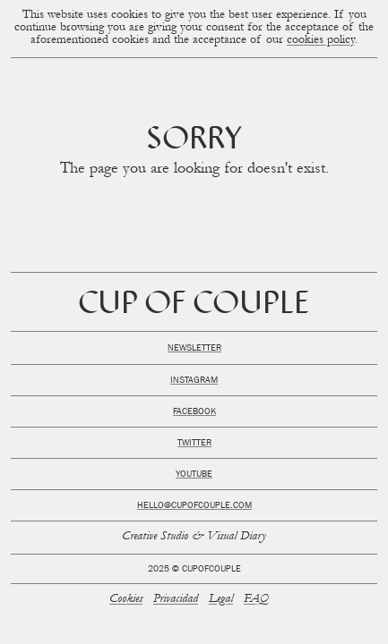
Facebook (194, 412)
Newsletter (194, 348)
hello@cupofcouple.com (194, 506)
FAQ (256, 600)
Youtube (194, 474)
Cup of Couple (194, 305)
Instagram (194, 381)
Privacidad (175, 600)
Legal (221, 600)
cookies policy (321, 41)
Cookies (125, 600)
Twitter (194, 443)
